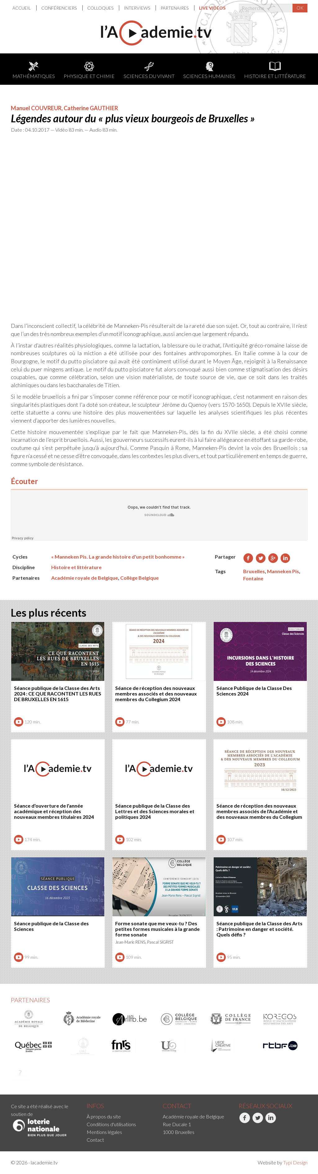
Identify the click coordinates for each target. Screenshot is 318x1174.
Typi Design (295, 1162)
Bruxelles (254, 571)
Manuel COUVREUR (36, 108)
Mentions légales (104, 1132)
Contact (95, 1140)
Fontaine (253, 578)
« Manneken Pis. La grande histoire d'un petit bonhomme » (118, 557)
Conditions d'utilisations (111, 1124)
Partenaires (175, 8)
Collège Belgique (139, 578)
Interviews (137, 8)
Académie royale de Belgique (84, 578)
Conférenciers (59, 8)
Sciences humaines (209, 70)
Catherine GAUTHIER (91, 108)
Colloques (100, 8)
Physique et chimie (89, 70)
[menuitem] (24, 8)
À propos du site (104, 1116)
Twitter (257, 1121)
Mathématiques (33, 70)
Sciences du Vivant (149, 70)
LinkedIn (270, 1121)
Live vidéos (212, 8)
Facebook (244, 1121)
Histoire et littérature (275, 70)
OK (300, 8)
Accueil (22, 8)
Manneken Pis (283, 571)
